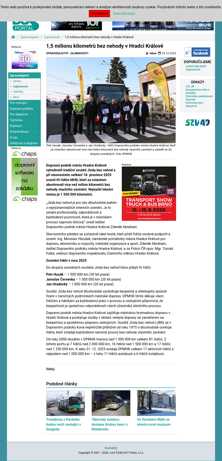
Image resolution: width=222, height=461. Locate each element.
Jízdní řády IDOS (196, 66)
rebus (151, 53)
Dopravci (16, 126)
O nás (14, 137)
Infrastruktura (19, 132)
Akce (16, 97)
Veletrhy (18, 91)
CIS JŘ (190, 86)
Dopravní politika (21, 109)
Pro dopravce (19, 114)
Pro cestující (18, 103)
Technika (16, 120)
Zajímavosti (52, 37)
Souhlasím (99, 13)
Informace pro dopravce (194, 104)
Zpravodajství (29, 37)
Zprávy (17, 81)
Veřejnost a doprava (23, 143)
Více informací (124, 13)
